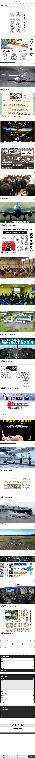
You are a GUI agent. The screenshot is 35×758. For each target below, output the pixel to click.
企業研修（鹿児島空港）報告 (4, 198)
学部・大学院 (4, 676)
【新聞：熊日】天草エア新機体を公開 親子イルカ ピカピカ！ (8, 252)
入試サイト (3, 757)
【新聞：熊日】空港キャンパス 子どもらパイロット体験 (7, 62)
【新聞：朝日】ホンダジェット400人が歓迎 (6, 497)
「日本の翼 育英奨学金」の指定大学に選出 (6, 470)
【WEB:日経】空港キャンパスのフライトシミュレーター (8, 606)
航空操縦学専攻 (5, 656)
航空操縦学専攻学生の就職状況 (4, 89)
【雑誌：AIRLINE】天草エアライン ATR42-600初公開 (8, 225)
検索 (24, 757)
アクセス (17, 757)
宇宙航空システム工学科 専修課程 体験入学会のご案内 (8, 361)
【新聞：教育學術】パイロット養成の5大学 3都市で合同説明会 (9, 388)
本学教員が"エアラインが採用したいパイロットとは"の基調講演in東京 (10, 116)
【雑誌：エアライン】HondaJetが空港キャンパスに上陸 (8, 443)
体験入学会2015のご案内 (4, 579)
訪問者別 (10, 757)
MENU (31, 757)
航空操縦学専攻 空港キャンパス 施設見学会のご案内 (7, 334)
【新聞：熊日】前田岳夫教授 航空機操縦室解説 (6, 633)
